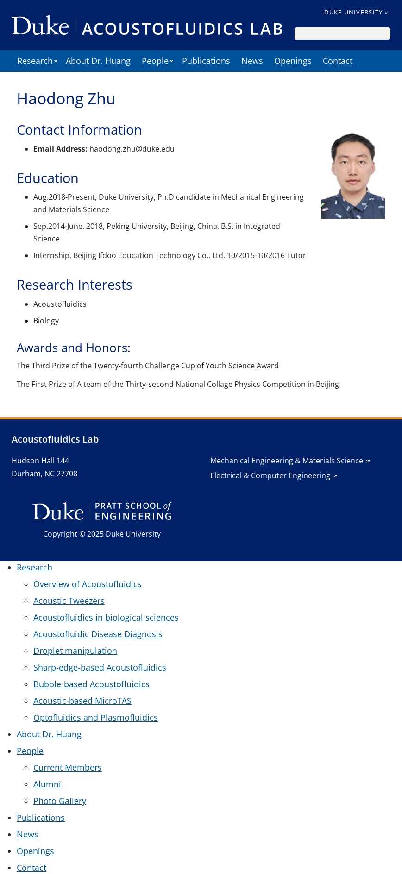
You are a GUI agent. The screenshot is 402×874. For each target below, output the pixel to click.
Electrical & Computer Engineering (270, 475)
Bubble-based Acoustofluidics (91, 684)
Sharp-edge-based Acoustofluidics (99, 667)
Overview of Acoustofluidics (87, 583)
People (155, 60)
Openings (293, 60)
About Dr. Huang (98, 60)
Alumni (47, 784)
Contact (337, 60)
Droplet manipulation (75, 650)
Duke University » (356, 12)
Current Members (67, 767)
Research (35, 60)
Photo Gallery (59, 800)
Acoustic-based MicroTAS (82, 700)
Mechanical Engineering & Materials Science (286, 461)
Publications (206, 60)
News (252, 60)
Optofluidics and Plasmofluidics (95, 717)
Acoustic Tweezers (69, 600)
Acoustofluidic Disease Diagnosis (98, 634)
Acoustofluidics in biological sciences (106, 617)
